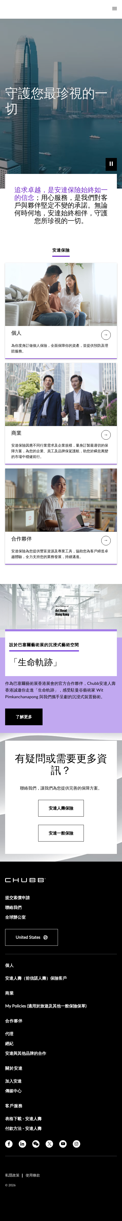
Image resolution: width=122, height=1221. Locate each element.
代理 (9, 1034)
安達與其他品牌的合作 (25, 1053)
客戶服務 (14, 1106)
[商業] (106, 435)
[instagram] (76, 1144)
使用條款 (33, 1175)
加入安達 (13, 1081)
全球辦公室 (15, 917)
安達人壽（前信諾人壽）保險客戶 (36, 978)
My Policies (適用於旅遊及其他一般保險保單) (45, 1006)
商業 (9, 993)
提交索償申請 (17, 898)
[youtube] (63, 1144)
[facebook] (9, 1144)
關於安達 (14, 1068)
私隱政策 (12, 1175)
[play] (111, 164)
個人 (9, 965)
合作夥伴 (14, 1021)
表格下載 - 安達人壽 (23, 1119)
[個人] (106, 335)
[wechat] (36, 1144)
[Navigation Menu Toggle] (114, 8)
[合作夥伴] (106, 540)
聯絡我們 (13, 908)
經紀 (9, 1044)
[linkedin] (22, 1144)
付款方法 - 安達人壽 (23, 1129)
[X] (49, 1144)
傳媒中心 (13, 1091)
